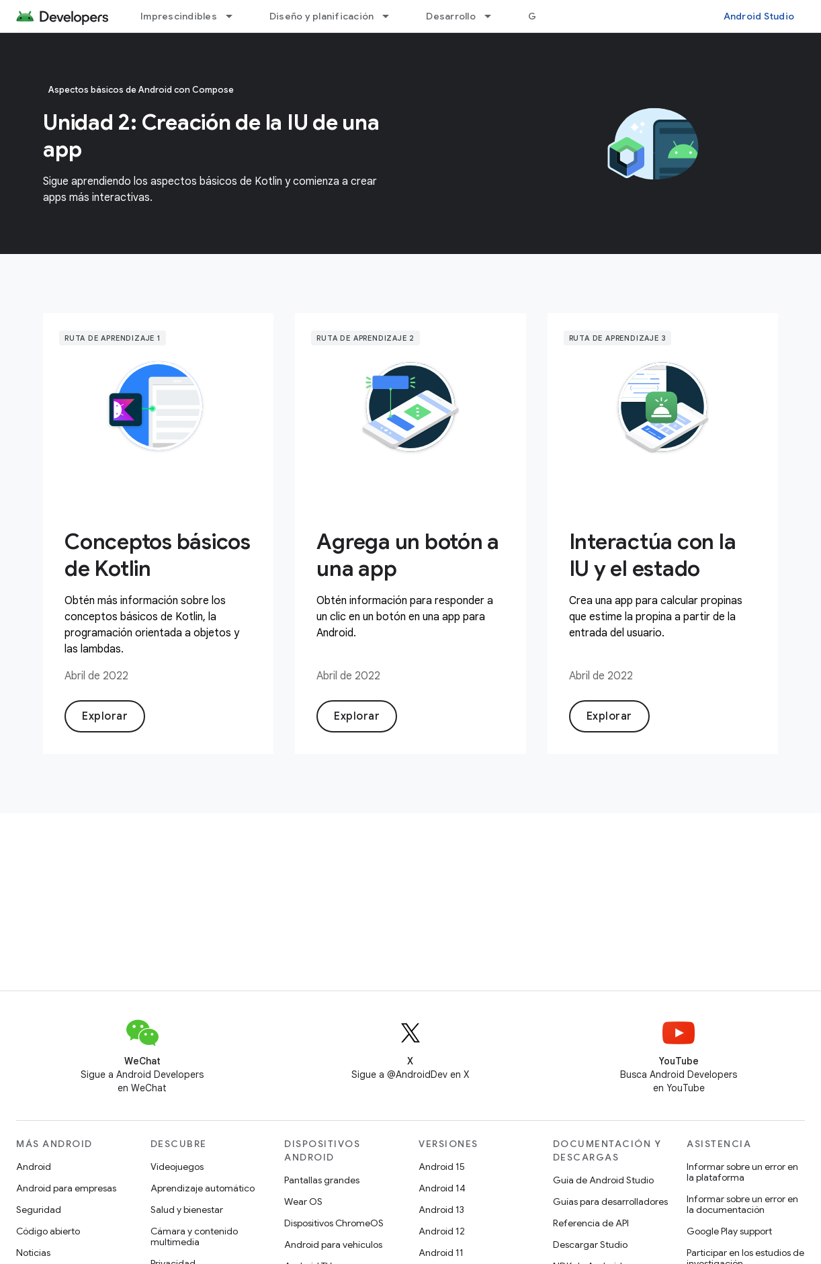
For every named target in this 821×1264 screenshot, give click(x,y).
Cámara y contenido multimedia (194, 1236)
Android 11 (441, 1253)
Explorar (105, 716)
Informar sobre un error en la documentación (742, 1204)
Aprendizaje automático (202, 1188)
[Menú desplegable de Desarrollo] (494, 16)
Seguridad (38, 1210)
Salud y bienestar (186, 1210)
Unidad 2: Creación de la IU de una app (211, 136)
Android (33, 1167)
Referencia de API (591, 1223)
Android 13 (441, 1210)
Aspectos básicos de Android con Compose (141, 89)
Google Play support (729, 1231)
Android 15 (442, 1167)
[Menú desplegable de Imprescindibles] (235, 16)
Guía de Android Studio (603, 1180)
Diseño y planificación (321, 16)
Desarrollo (451, 16)
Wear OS (303, 1201)
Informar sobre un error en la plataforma (742, 1172)
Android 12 (442, 1231)
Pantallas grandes (321, 1180)
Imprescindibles (178, 16)
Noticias (33, 1253)
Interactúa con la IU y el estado (652, 555)
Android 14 (442, 1188)
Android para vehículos (333, 1244)
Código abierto (48, 1231)
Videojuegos (177, 1167)
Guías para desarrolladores (610, 1201)
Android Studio (759, 16)
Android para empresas (66, 1188)
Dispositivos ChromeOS (334, 1223)
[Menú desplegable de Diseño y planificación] (392, 16)
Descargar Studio (590, 1244)
